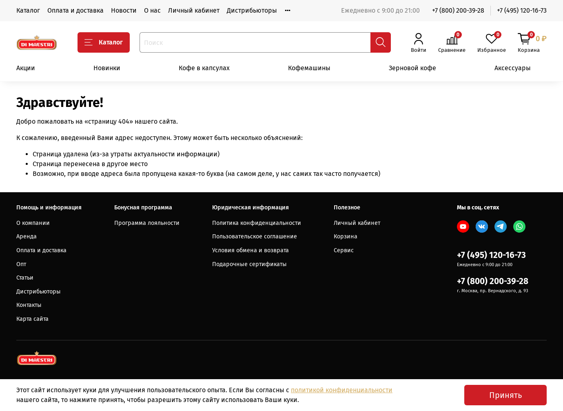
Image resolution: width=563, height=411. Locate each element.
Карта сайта (32, 318)
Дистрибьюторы (252, 10)
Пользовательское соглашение (254, 236)
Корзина (345, 236)
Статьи (24, 277)
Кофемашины (309, 68)
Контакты (29, 305)
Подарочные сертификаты (249, 264)
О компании (33, 223)
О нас (152, 10)
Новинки (106, 68)
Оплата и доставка (75, 10)
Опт (21, 264)
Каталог (28, 10)
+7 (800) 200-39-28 (458, 10)
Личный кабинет (193, 10)
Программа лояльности (147, 223)
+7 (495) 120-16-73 (522, 10)
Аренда (26, 236)
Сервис (344, 250)
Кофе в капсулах (204, 68)
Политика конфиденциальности (256, 223)
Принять (505, 395)
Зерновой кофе (412, 68)
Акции (25, 68)
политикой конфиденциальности (341, 390)
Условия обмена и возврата (250, 250)
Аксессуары (512, 68)
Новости (124, 10)
